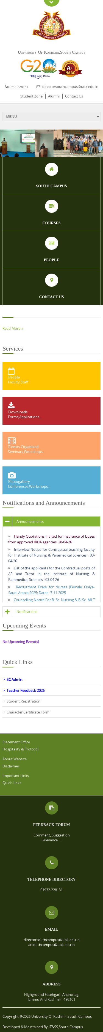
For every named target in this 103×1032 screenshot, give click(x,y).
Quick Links (11, 782)
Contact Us (74, 96)
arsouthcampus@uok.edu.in (51, 944)
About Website (14, 758)
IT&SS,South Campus (66, 1026)
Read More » (12, 328)
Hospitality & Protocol (20, 749)
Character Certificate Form (28, 712)
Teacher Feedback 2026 (25, 690)
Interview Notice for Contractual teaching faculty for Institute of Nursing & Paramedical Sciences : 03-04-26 (51, 555)
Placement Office (16, 741)
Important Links (15, 775)
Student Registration (23, 701)
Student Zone (31, 96)
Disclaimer (10, 766)
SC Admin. (15, 679)
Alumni (54, 96)
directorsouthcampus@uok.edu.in (70, 86)
